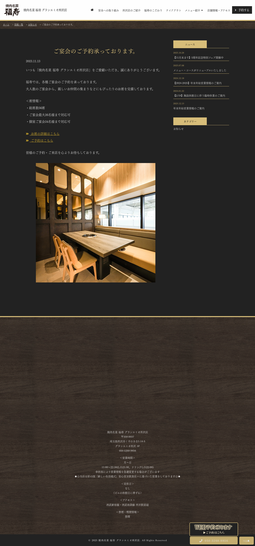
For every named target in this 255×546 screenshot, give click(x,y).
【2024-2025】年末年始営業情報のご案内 (197, 83)
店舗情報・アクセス (218, 10)
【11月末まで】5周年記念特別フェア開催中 (198, 57)
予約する (242, 10)
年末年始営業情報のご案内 (188, 108)
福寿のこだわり (153, 10)
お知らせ (178, 129)
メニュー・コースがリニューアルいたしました (199, 70)
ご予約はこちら (39, 140)
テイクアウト (173, 10)
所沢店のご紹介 (132, 10)
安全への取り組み (108, 10)
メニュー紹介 (194, 10)
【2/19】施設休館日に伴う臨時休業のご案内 (199, 95)
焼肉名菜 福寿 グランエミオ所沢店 (35, 10)
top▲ (246, 540)
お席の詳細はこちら (43, 133)
